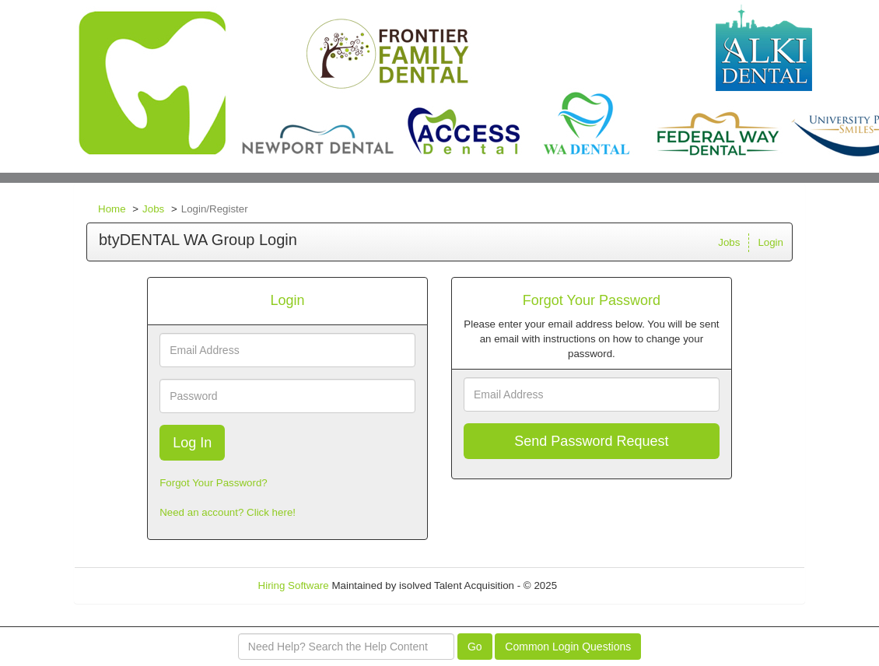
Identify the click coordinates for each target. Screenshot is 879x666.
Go (475, 646)
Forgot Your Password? (213, 483)
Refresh (603, 585)
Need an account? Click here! (227, 512)
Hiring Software (293, 585)
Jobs (153, 209)
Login (770, 242)
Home (112, 209)
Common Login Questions (568, 646)
